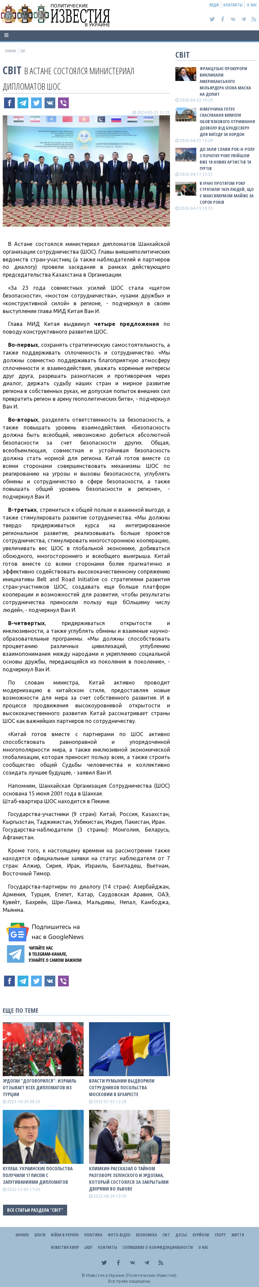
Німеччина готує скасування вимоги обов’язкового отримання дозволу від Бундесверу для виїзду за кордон (227, 121)
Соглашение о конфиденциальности (157, 1247)
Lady (88, 1247)
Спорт (220, 1235)
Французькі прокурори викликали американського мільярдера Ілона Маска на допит (225, 81)
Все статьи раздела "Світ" (35, 1210)
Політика (93, 1235)
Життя (237, 1235)
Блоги (40, 1235)
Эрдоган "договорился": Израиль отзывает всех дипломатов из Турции (39, 1087)
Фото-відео (119, 1235)
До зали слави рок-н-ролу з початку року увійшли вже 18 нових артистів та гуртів (227, 158)
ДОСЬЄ (181, 1235)
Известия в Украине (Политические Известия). (131, 1275)
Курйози (201, 1235)
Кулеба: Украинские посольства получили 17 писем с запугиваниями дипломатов (38, 1175)
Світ (12, 70)
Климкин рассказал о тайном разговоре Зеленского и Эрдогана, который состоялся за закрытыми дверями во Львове (129, 1178)
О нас (252, 5)
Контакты (232, 5)
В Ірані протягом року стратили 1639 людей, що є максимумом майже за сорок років (227, 192)
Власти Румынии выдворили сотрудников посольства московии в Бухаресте (121, 1087)
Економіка (146, 1235)
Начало (22, 1235)
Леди (214, 5)
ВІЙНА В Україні (65, 1235)
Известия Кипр (65, 1247)
